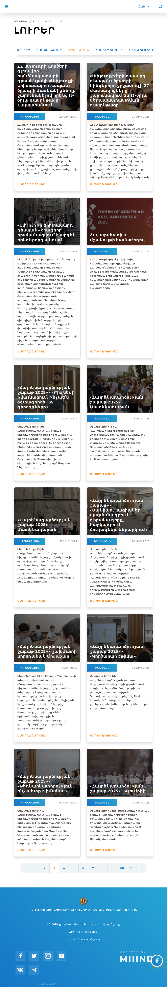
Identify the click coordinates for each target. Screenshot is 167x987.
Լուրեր (38, 21)
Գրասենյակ (78, 50)
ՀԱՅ (141, 6)
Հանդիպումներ (109, 50)
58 (122, 868)
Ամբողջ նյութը (31, 184)
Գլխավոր (21, 21)
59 (132, 868)
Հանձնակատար (49, 50)
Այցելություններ (145, 50)
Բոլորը (23, 50)
